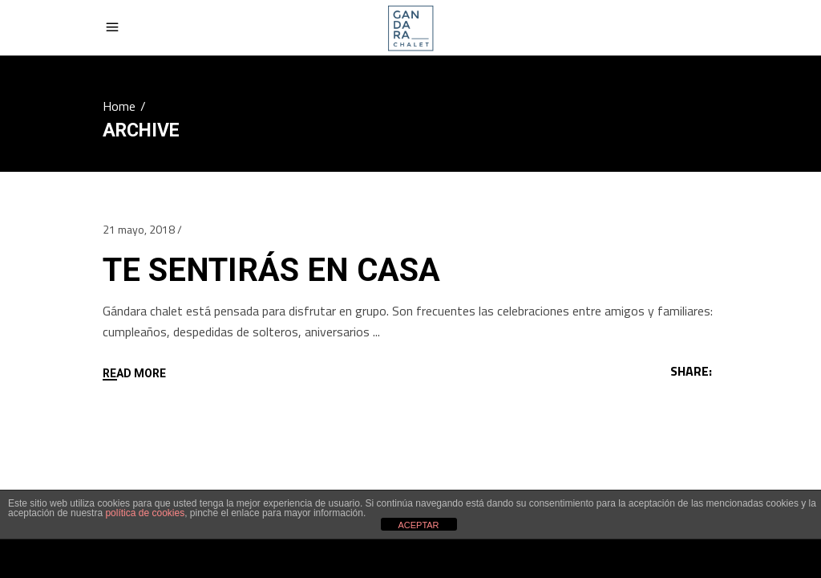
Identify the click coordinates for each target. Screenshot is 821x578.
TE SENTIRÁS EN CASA (271, 270)
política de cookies (144, 513)
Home (119, 106)
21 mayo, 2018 (139, 229)
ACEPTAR (418, 525)
